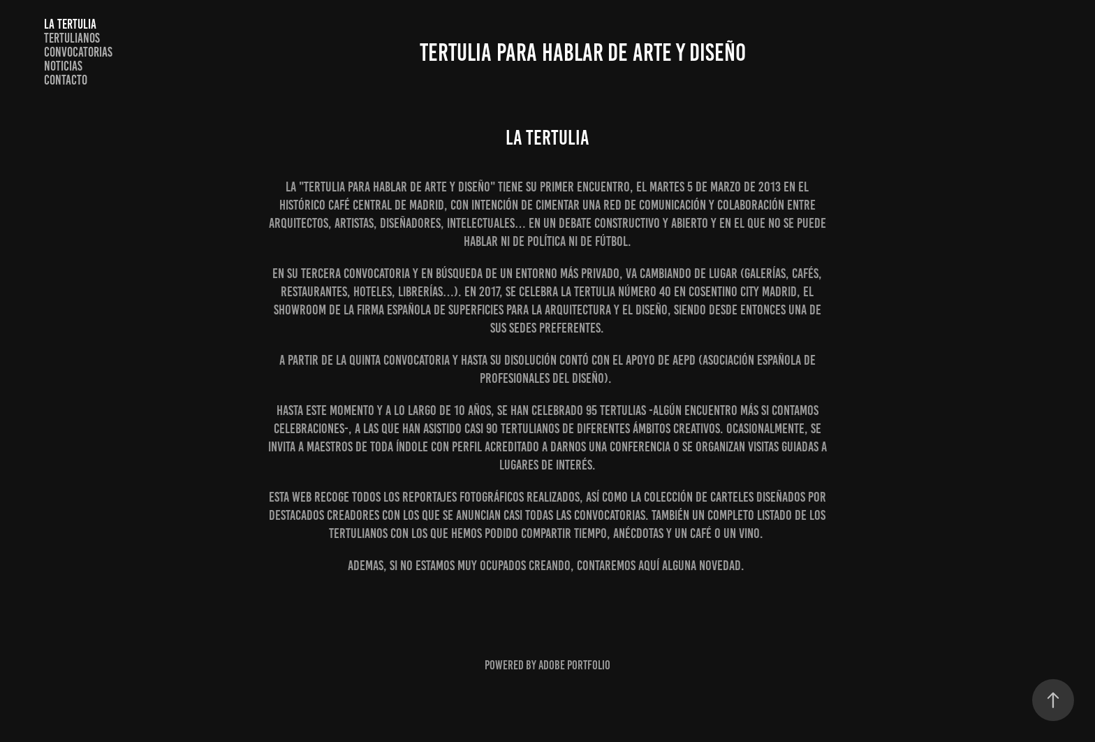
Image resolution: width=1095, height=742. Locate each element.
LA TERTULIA (70, 24)
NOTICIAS (63, 66)
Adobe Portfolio (574, 665)
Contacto (65, 80)
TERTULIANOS (72, 38)
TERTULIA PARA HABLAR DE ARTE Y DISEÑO (583, 52)
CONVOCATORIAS (78, 52)
